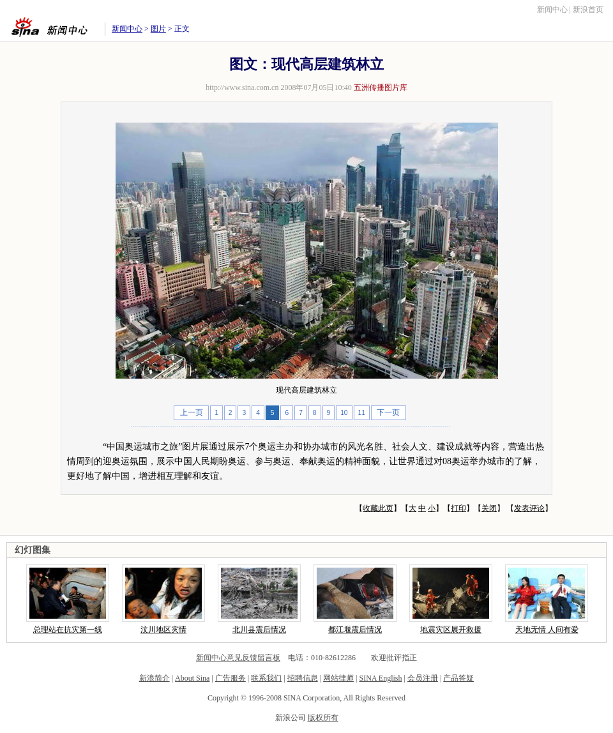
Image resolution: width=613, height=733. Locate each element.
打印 (458, 508)
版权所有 (323, 717)
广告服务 (230, 678)
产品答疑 (458, 678)
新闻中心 (552, 9)
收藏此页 (378, 508)
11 (361, 412)
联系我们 (266, 678)
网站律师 (338, 678)
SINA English (380, 678)
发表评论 (529, 508)
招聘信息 (302, 678)
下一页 (388, 412)
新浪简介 (154, 678)
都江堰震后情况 (355, 629)
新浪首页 (588, 9)
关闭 (489, 508)
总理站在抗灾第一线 (67, 629)
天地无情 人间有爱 (547, 629)
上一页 (191, 412)
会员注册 (422, 678)
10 (343, 412)
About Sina (192, 678)
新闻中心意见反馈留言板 (238, 657)
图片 (158, 28)
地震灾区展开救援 (450, 629)
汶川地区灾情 (163, 629)
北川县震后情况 (259, 629)
